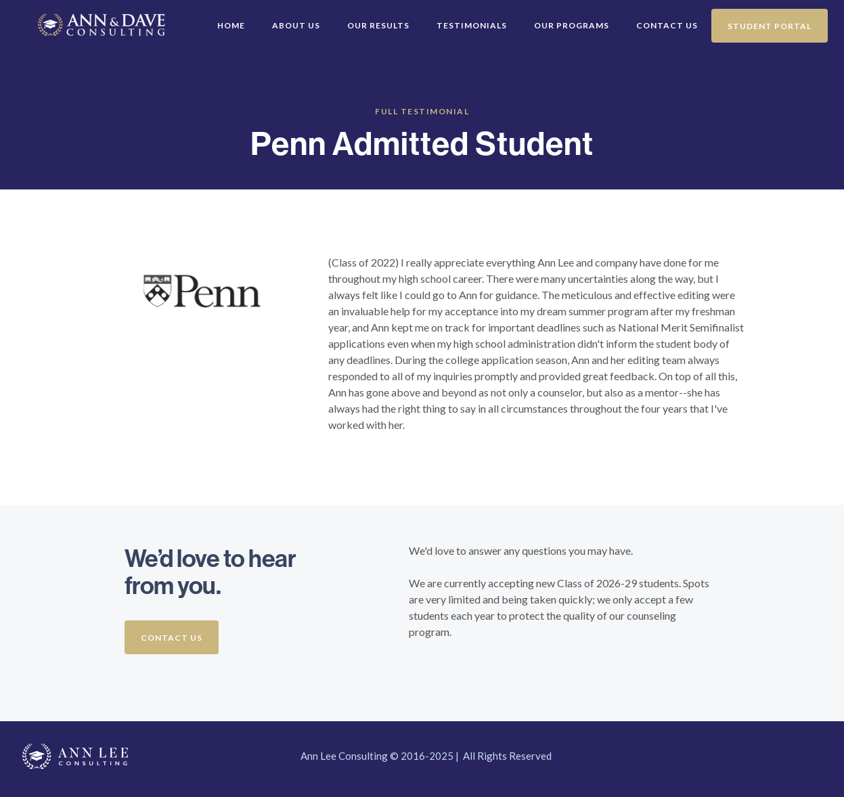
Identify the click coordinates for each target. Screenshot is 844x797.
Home (231, 25)
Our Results (378, 25)
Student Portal (770, 26)
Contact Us (667, 25)
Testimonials (472, 25)
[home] (21, 10)
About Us (296, 25)
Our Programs (571, 25)
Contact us (171, 638)
